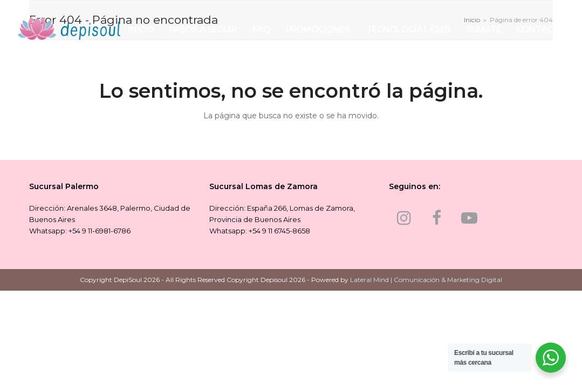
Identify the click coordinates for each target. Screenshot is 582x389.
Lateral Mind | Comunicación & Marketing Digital (426, 280)
